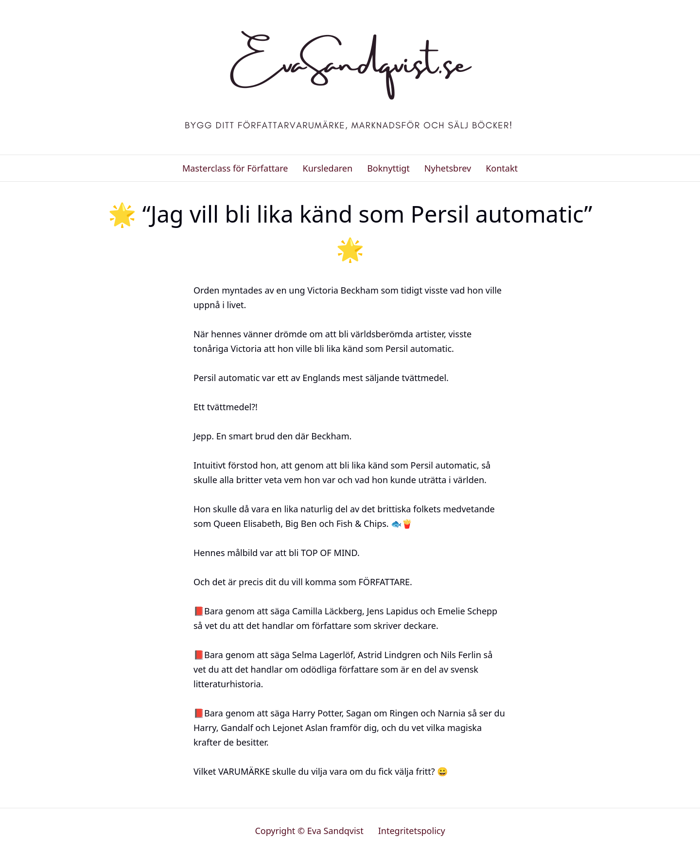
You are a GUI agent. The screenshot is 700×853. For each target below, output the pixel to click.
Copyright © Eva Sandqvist (309, 830)
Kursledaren (327, 168)
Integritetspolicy (411, 830)
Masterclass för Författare (235, 168)
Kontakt (502, 168)
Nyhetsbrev (447, 168)
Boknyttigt (388, 168)
